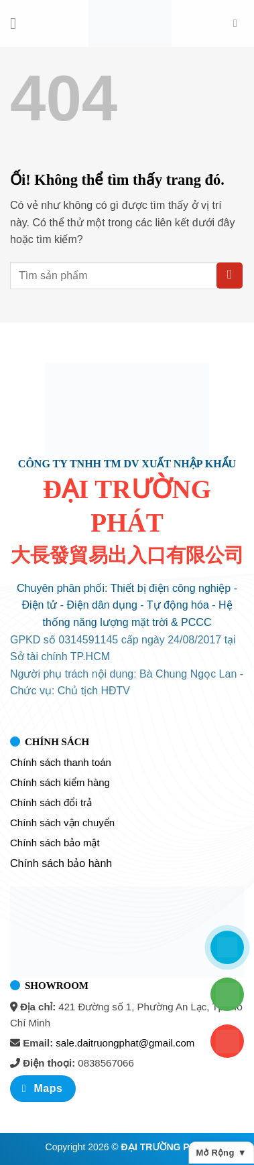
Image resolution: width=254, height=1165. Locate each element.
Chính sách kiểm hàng (60, 782)
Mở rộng (221, 1152)
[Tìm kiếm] (238, 23)
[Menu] (18, 23)
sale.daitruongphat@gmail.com (125, 1042)
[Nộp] (229, 275)
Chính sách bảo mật (55, 842)
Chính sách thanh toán (60, 762)
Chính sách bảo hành (61, 863)
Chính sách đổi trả (51, 802)
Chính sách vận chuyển (62, 822)
